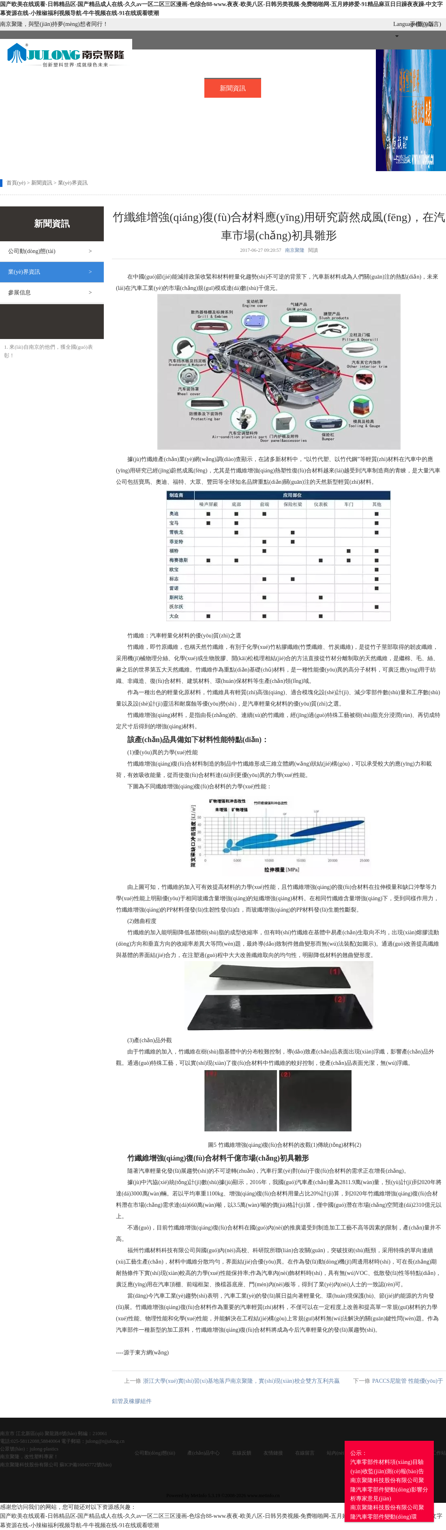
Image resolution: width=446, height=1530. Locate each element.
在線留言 (347, 87)
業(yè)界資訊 (73, 183)
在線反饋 (241, 1453)
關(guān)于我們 (92, 87)
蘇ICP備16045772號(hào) (86, 1465)
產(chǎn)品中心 (203, 1453)
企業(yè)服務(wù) (38, 104)
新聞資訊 (233, 88)
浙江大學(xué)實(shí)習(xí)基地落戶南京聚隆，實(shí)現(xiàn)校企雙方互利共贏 (241, 1381)
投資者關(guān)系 (116, 104)
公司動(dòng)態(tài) (155, 1453)
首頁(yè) (28, 87)
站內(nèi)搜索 (341, 1453)
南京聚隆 (294, 250)
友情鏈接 (273, 1453)
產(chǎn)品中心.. (166, 87)
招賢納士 (290, 87)
